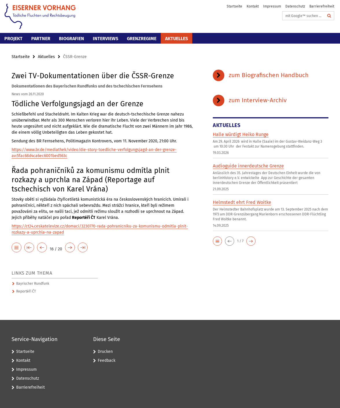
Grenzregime (141, 38)
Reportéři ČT (26, 291)
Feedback (106, 360)
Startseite (234, 6)
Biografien (71, 38)
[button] (217, 241)
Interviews (105, 38)
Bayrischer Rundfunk (32, 284)
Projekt (13, 38)
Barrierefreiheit (321, 6)
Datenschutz (295, 6)
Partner (40, 38)
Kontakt (253, 6)
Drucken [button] (105, 351)
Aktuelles (176, 38)
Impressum (272, 6)
